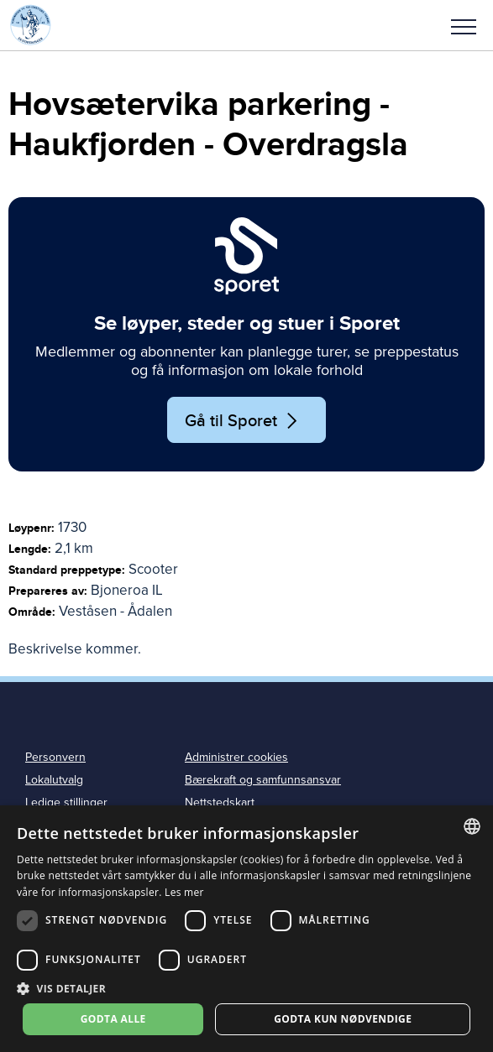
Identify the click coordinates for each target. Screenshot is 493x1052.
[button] (464, 25)
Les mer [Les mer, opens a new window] (184, 892)
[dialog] (246, 928)
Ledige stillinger (66, 802)
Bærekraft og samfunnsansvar (263, 780)
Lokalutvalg (54, 780)
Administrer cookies (236, 757)
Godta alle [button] (113, 1019)
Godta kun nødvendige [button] (343, 1019)
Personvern (55, 757)
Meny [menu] (463, 27)
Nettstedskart (219, 802)
